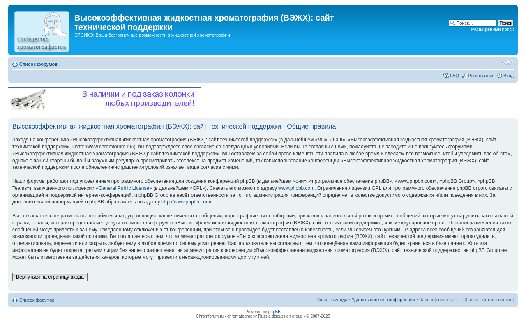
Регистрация (481, 75)
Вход (508, 75)
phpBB (274, 311)
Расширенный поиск (492, 29)
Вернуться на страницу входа (50, 277)
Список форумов (38, 64)
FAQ (454, 75)
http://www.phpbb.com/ (186, 202)
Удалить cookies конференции (383, 299)
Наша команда (331, 299)
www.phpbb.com (296, 188)
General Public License (124, 188)
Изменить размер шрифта (508, 62)
